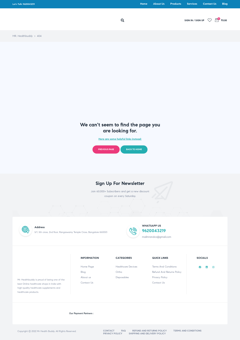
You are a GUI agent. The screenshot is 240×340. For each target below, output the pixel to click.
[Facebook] (200, 267)
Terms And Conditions (164, 266)
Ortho (119, 271)
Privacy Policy (159, 277)
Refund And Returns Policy (166, 271)
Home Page (87, 266)
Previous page (106, 149)
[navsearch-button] (125, 20)
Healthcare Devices (126, 266)
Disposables (122, 277)
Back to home (134, 149)
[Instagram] (213, 267)
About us (86, 277)
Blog (83, 271)
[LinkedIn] (206, 267)
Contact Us (87, 282)
